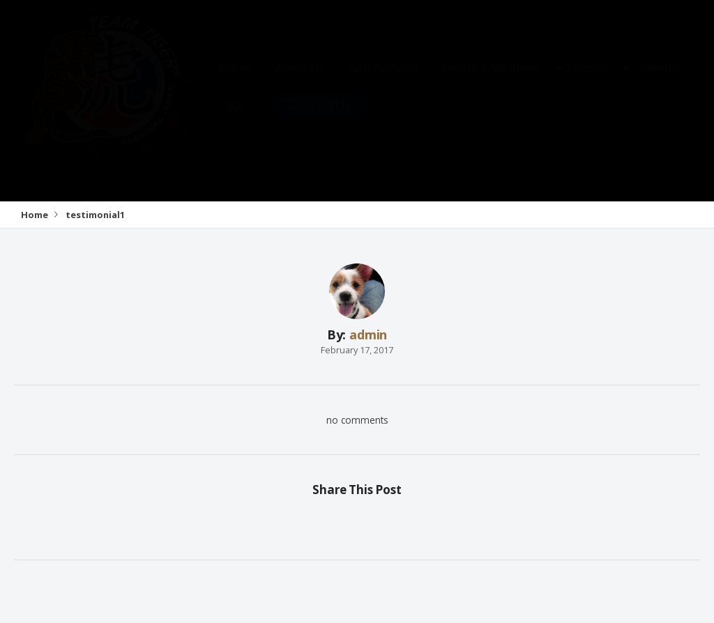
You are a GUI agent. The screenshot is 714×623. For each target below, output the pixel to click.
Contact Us (319, 119)
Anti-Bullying (384, 81)
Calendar (659, 81)
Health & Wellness (491, 81)
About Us (300, 81)
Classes (587, 81)
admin (368, 334)
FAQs (232, 119)
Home (235, 81)
